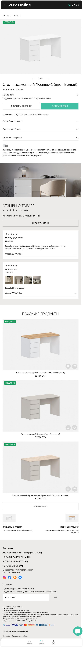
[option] (40, 46)
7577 (73, 5)
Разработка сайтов (9, 631)
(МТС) (16, 557)
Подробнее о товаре (12, 121)
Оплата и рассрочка (12, 138)
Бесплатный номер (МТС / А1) (22, 553)
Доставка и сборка (11, 129)
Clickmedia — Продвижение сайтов (15, 636)
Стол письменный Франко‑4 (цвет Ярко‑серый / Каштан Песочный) (40, 495)
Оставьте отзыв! (31, 216)
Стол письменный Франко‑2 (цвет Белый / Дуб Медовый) (40, 373)
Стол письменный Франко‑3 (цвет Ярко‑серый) (40, 434)
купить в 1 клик (60, 106)
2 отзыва (20, 89)
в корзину (21, 106)
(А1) (15, 561)
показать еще (41, 506)
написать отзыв (40, 223)
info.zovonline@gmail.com (21, 569)
